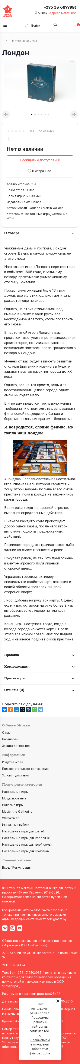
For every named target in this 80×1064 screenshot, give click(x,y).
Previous (6, 114)
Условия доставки (15, 775)
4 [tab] (41, 114)
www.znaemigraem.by (51, 919)
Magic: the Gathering (17, 811)
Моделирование (14, 798)
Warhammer (10, 818)
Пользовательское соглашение (25, 768)
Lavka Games (31, 202)
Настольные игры (37, 214)
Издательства (12, 762)
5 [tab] (45, 114)
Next (74, 114)
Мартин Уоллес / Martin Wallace (40, 208)
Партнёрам (10, 739)
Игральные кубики (15, 824)
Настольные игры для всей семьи (27, 844)
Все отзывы (45, 131)
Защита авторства (16, 746)
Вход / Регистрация (17, 867)
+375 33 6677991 (60, 7)
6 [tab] (48, 114)
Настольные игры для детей (23, 831)
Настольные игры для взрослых (26, 838)
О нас (6, 732)
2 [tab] (35, 114)
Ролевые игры (12, 805)
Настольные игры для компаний (25, 851)
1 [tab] (31, 114)
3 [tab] (38, 114)
